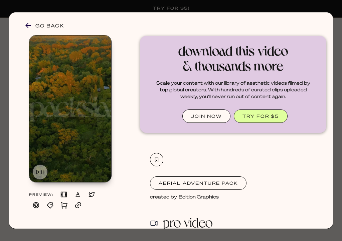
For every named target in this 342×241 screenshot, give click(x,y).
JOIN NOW (206, 116)
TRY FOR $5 (260, 116)
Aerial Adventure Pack (198, 183)
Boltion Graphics (199, 196)
